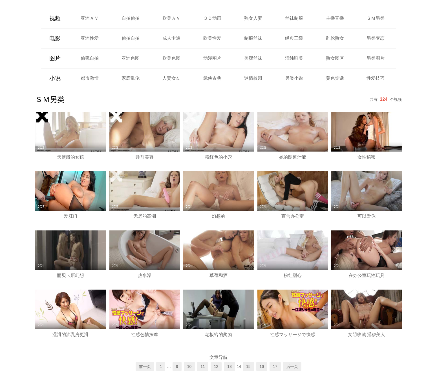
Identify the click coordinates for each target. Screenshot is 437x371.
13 (229, 366)
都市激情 (90, 78)
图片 (55, 58)
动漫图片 (212, 58)
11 (202, 366)
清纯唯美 (294, 58)
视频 (55, 18)
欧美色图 (171, 58)
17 (275, 366)
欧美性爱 (212, 38)
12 (216, 366)
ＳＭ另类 (376, 18)
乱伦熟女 (335, 38)
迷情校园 (253, 78)
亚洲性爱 (90, 38)
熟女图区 (335, 58)
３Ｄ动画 (212, 18)
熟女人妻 (253, 18)
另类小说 (294, 78)
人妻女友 (171, 78)
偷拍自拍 (131, 38)
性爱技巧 (376, 78)
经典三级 (294, 38)
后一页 (292, 366)
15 (248, 366)
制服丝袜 (253, 38)
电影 (55, 38)
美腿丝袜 (253, 58)
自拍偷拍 (131, 18)
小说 (55, 78)
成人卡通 (171, 38)
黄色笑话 (335, 78)
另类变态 (376, 38)
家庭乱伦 (131, 78)
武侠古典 (212, 78)
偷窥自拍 (90, 58)
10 (189, 366)
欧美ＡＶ (171, 18)
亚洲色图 (131, 58)
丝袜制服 (294, 18)
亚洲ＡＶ (90, 18)
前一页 (145, 366)
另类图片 (376, 58)
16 (262, 366)
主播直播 (335, 18)
